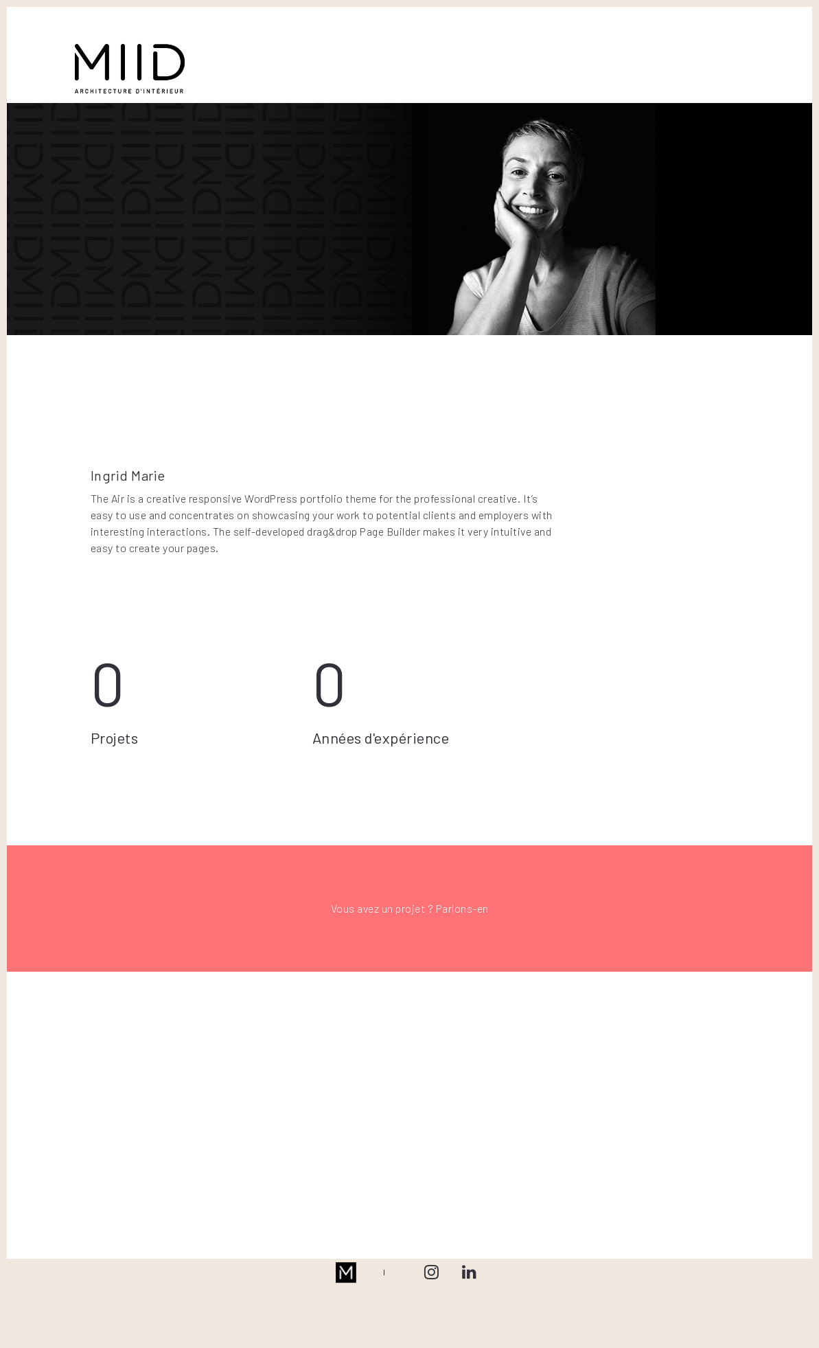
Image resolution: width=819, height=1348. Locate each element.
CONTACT (579, 55)
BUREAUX (341, 55)
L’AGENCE (458, 55)
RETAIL (399, 55)
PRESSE (519, 55)
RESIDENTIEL (269, 55)
